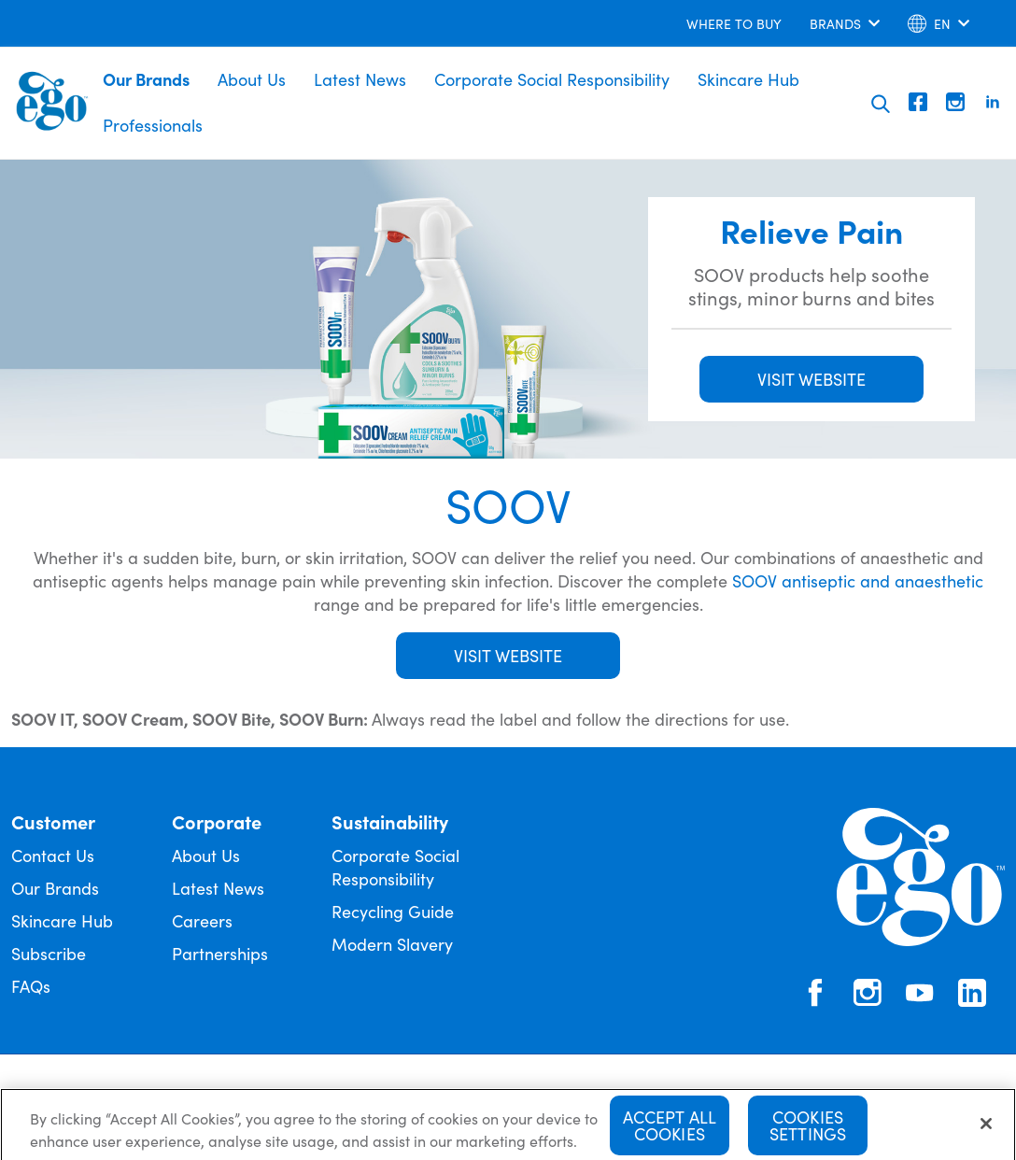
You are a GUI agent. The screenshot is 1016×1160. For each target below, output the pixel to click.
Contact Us (52, 855)
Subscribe (48, 953)
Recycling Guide (393, 911)
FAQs (30, 985)
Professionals (153, 124)
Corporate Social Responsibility (552, 79)
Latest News (360, 79)
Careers (202, 920)
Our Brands (146, 79)
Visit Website (508, 655)
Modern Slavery (392, 943)
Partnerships (220, 953)
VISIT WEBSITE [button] (811, 378)
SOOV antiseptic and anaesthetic (857, 580)
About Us (252, 79)
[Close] (986, 1130)
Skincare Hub (748, 79)
